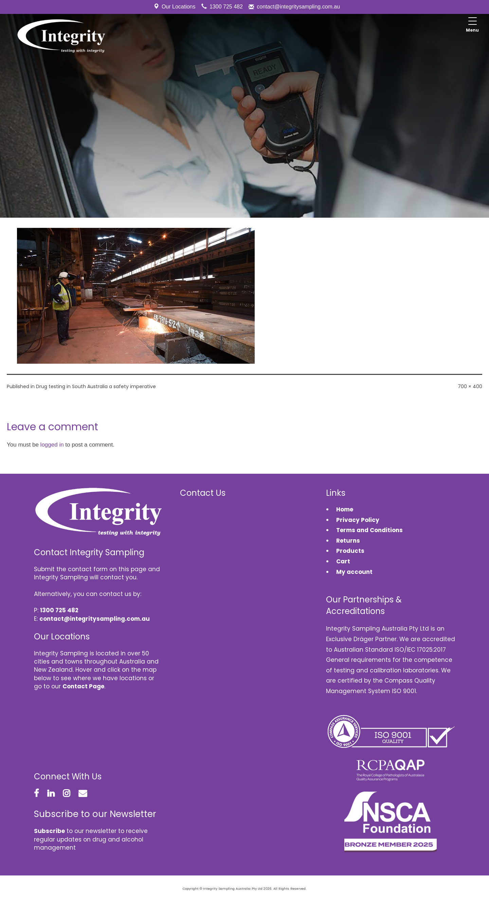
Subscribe (49, 831)
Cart (343, 561)
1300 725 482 (226, 7)
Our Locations (179, 7)
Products (350, 551)
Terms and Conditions (369, 530)
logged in (52, 444)
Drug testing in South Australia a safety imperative (96, 386)
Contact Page (83, 686)
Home (344, 509)
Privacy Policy (357, 520)
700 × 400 (470, 386)
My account (354, 572)
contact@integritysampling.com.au (298, 7)
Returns (348, 541)
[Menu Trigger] (472, 25)
